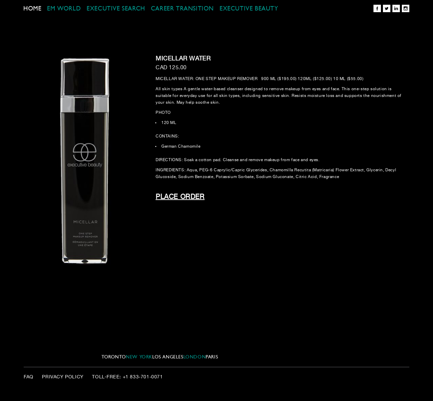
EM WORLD (64, 9)
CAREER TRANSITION (182, 9)
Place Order (180, 197)
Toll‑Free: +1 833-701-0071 (127, 377)
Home (32, 9)
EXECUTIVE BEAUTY (249, 9)
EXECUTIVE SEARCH (116, 9)
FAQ (28, 377)
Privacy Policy (62, 377)
